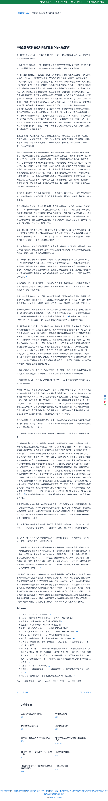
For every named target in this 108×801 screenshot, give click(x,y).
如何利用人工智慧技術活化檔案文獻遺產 (70, 738)
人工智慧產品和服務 (19, 790)
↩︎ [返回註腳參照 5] (71, 628)
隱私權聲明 (58, 797)
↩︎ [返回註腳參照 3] (62, 621)
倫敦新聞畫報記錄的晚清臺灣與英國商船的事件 (36, 766)
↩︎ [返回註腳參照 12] (26, 672)
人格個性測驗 (67, 790)
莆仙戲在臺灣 (61, 713)
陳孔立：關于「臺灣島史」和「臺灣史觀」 (35, 752)
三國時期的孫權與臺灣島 (33, 713)
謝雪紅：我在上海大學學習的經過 (36, 738)
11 (17, 530)
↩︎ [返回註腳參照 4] (63, 625)
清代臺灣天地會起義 (30, 725)
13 (40, 567)
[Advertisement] (54, 30)
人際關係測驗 (78, 790)
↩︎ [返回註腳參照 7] (71, 635)
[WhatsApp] (105, 405)
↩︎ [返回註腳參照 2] (76, 618)
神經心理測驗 (102, 790)
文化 (55, 790)
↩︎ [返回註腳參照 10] (29, 662)
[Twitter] (105, 399)
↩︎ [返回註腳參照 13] (74, 676)
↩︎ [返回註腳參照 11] (49, 666)
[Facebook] (105, 395)
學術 (50, 790)
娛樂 (41, 790)
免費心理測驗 (33, 790)
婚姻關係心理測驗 (90, 790)
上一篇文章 (23, 692)
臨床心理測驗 (55, 794)
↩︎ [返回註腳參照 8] (74, 638)
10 (25, 494)
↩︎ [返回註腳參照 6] (77, 631)
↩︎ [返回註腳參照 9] (37, 645)
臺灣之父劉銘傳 (62, 725)
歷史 (28, 13)
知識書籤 (20, 13)
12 (42, 557)
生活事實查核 (6, 790)
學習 (45, 790)
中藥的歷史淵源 (62, 765)
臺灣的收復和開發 (63, 751)
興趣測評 (64, 794)
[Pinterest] (105, 402)
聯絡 (51, 797)
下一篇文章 (85, 692)
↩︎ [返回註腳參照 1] (50, 614)
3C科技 (57, 743)
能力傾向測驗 (45, 794)
